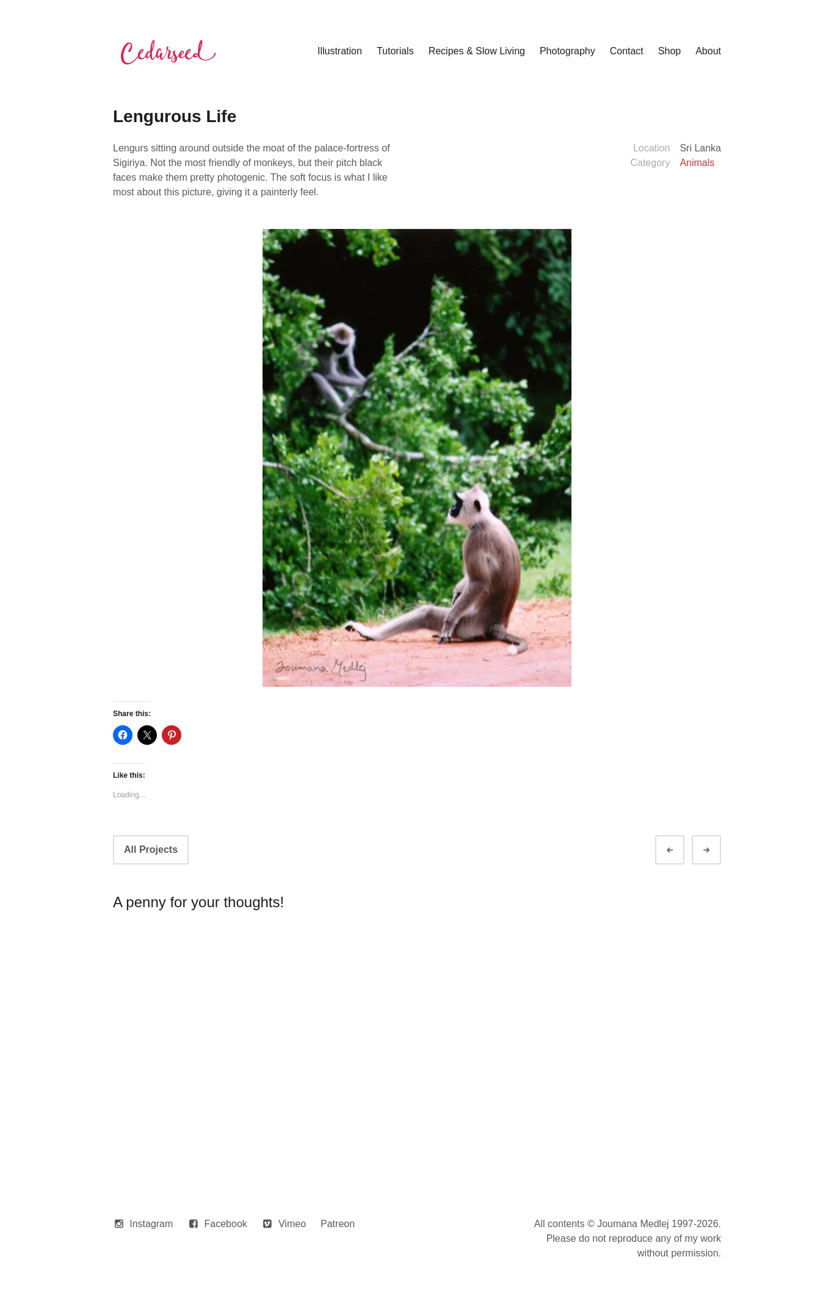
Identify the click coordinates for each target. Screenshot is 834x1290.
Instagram (151, 1224)
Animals (697, 163)
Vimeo (292, 1224)
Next (717, 850)
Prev (680, 850)
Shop (669, 51)
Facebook (226, 1224)
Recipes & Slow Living (477, 51)
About (708, 51)
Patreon (338, 1224)
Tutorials (395, 51)
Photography (567, 51)
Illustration (339, 51)
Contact (627, 51)
